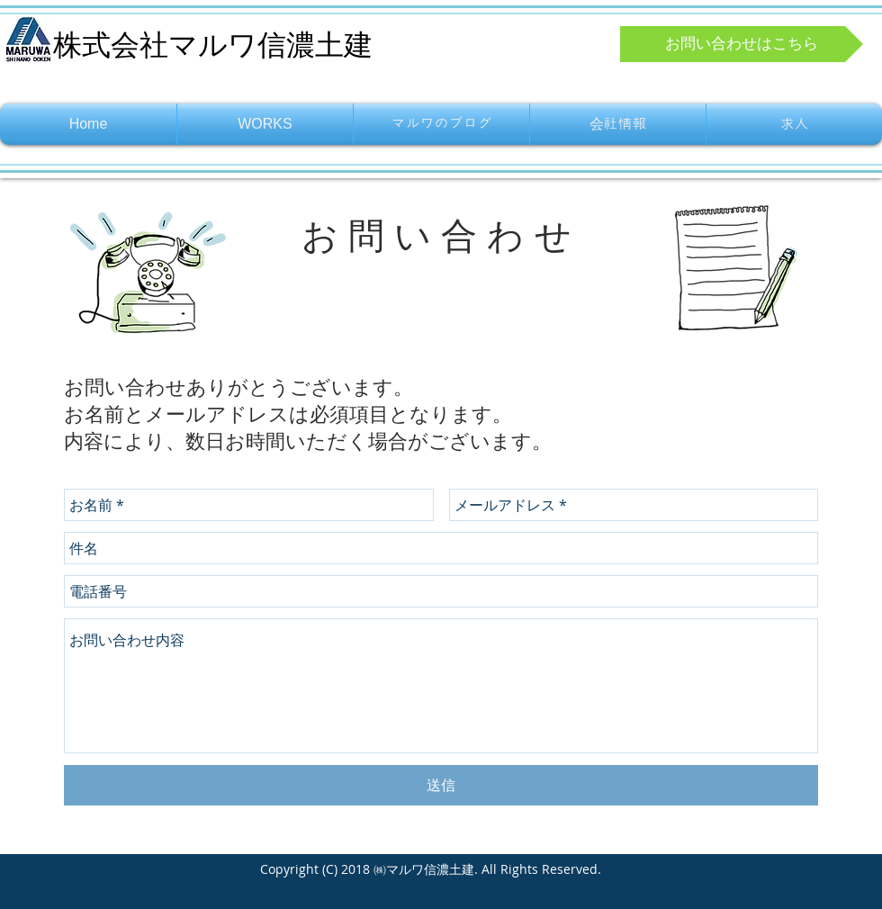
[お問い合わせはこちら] (741, 44)
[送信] (441, 785)
